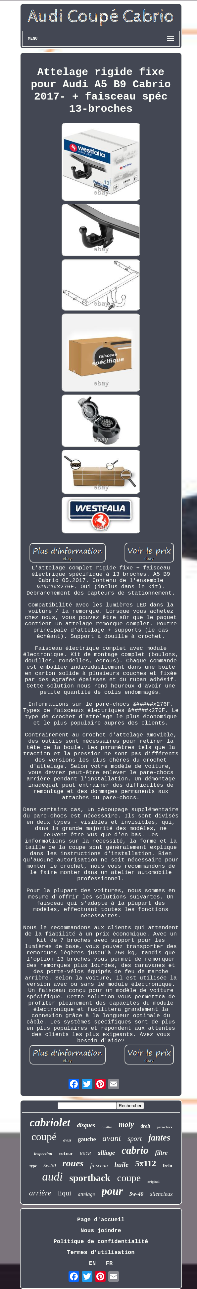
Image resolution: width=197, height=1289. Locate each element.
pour (112, 1191)
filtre (161, 1152)
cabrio (135, 1150)
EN (92, 1263)
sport (134, 1139)
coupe (129, 1177)
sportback (89, 1178)
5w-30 (49, 1165)
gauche (87, 1139)
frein (167, 1165)
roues (73, 1163)
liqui (64, 1193)
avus (67, 1140)
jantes (159, 1138)
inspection (43, 1153)
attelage (86, 1194)
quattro (107, 1127)
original (153, 1182)
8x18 (85, 1153)
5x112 (145, 1163)
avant (112, 1138)
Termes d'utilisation (100, 1252)
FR (109, 1263)
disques (86, 1125)
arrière (40, 1192)
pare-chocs (164, 1127)
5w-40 (136, 1194)
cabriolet (49, 1122)
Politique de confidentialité (101, 1241)
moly (126, 1124)
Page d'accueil (100, 1220)
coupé (44, 1137)
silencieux (161, 1194)
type (33, 1166)
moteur (66, 1154)
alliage (106, 1152)
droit (145, 1126)
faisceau (99, 1165)
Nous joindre (100, 1230)
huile (121, 1164)
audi (52, 1176)
